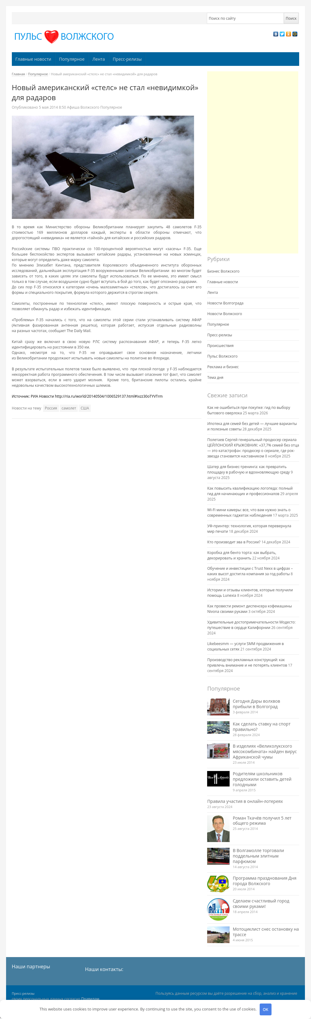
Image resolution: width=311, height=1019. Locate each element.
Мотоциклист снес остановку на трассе (266, 931)
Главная (18, 74)
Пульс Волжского (222, 356)
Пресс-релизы (127, 59)
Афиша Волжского (83, 107)
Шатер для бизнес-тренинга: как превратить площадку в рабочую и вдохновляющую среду (248, 469)
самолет (69, 408)
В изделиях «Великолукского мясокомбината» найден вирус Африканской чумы (265, 751)
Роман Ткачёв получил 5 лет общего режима (262, 820)
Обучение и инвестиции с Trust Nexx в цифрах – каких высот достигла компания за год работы (250, 571)
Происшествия (220, 345)
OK (265, 1009)
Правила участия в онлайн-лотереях (245, 801)
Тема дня (215, 377)
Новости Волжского (224, 313)
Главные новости (33, 59)
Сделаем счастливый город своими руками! (261, 903)
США (84, 408)
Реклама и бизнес (223, 366)
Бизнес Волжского (223, 271)
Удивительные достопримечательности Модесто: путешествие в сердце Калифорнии (251, 625)
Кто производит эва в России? (233, 542)
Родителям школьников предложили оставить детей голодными (262, 779)
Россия (51, 408)
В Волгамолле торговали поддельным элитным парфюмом (258, 855)
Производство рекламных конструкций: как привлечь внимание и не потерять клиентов (247, 662)
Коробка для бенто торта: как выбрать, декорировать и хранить (241, 555)
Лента (98, 59)
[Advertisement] (252, 162)
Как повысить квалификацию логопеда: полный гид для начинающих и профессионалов (249, 491)
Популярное (72, 59)
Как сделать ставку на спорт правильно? (261, 726)
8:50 (53, 107)
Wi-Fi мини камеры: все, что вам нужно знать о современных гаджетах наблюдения (248, 512)
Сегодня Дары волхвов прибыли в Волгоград (256, 703)
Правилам (90, 998)
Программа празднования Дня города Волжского (264, 880)
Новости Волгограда (225, 303)
